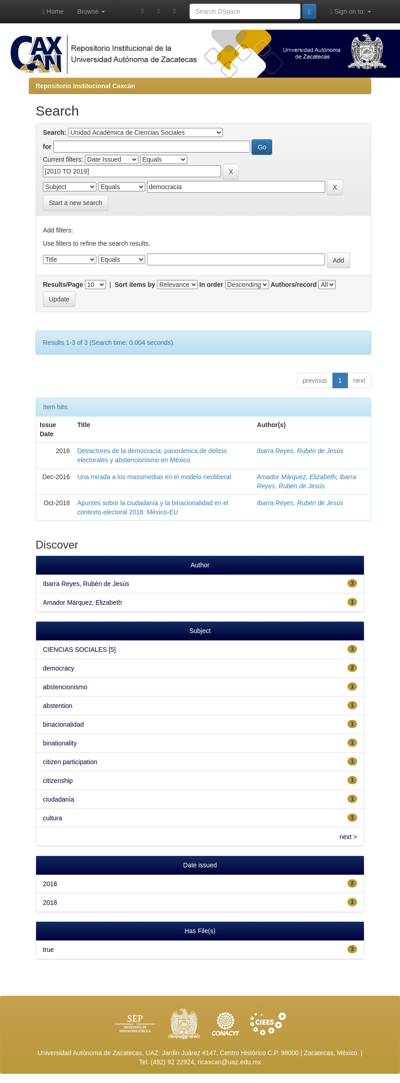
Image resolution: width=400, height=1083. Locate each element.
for (47, 146)
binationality (60, 743)
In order (211, 284)
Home (52, 12)
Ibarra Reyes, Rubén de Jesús (300, 450)
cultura (52, 818)
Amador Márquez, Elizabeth (296, 477)
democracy (58, 668)
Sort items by (135, 284)
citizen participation (70, 762)
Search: (54, 132)
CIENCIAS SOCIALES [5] (79, 649)
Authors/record (293, 284)
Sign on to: (350, 12)
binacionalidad (63, 724)
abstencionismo (65, 687)
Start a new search (75, 202)
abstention (58, 705)
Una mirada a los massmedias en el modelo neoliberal (154, 477)
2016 (50, 884)
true (48, 949)
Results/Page (63, 284)
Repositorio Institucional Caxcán (85, 86)
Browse (91, 11)
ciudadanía (58, 799)
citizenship (58, 780)
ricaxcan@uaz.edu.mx (229, 1062)
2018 (50, 902)
